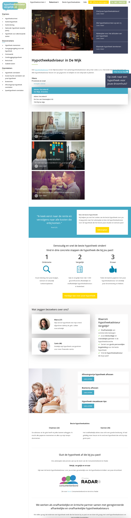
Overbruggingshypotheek (13, 57)
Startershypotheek (11, 22)
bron (69, 432)
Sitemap (64, 514)
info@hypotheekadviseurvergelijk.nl (79, 502)
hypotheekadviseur (41, 70)
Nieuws (89, 514)
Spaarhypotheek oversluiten (14, 90)
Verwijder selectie (39, 84)
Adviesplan (102, 170)
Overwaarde (9, 54)
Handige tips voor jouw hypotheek (79, 236)
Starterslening (9, 25)
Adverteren (69, 492)
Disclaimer (73, 514)
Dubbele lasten (10, 64)
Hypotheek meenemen (12, 45)
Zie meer (124, 506)
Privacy (96, 514)
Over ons (68, 497)
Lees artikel (88, 320)
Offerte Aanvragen (98, 2)
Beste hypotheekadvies (71, 2)
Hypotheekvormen (11, 18)
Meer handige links (38, 492)
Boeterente (9, 81)
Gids (84, 2)
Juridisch (81, 514)
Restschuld (8, 60)
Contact (67, 495)
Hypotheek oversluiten (12, 73)
